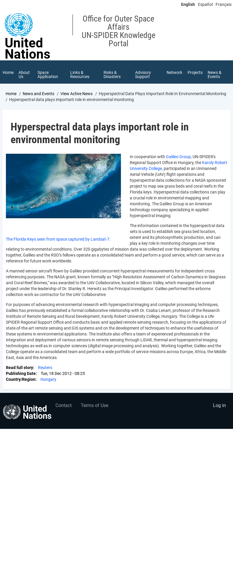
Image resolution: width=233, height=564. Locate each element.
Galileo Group (178, 157)
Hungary (48, 380)
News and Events (38, 94)
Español (205, 4)
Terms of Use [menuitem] (94, 406)
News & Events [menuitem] (215, 74)
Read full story (19, 368)
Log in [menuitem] (219, 406)
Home (11, 94)
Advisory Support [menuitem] (143, 74)
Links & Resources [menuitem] (80, 74)
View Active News (76, 94)
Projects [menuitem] (195, 72)
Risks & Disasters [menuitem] (112, 74)
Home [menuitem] (8, 72)
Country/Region (20, 380)
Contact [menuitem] (63, 406)
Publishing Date (21, 374)
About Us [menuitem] (24, 74)
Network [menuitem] (174, 72)
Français (224, 4)
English (188, 4)
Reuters (45, 368)
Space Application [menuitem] (48, 74)
